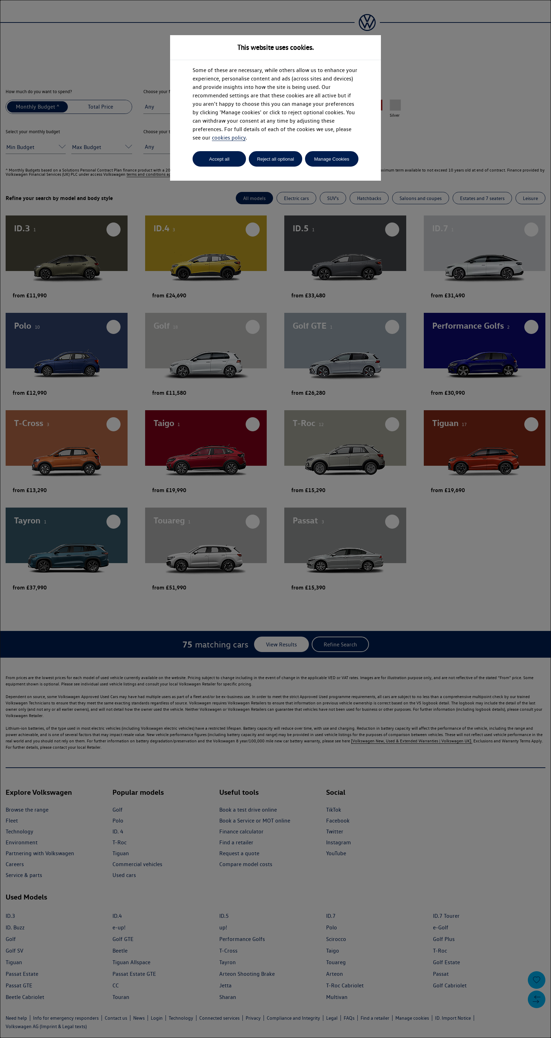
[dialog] (275, 519)
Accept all (219, 159)
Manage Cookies (331, 159)
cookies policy (229, 137)
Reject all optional (275, 159)
